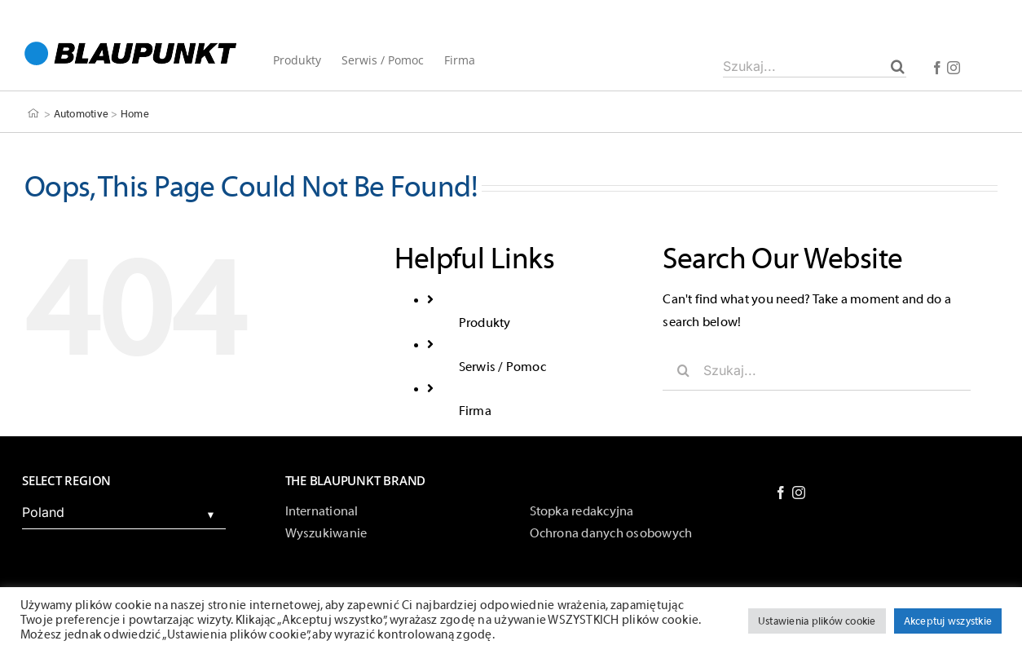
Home (135, 114)
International (322, 511)
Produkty (485, 323)
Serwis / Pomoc (502, 367)
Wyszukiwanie (326, 533)
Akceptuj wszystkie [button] (948, 621)
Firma (475, 411)
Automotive (81, 114)
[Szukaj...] (814, 66)
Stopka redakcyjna (582, 511)
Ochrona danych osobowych (611, 533)
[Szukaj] (897, 66)
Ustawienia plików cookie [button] (817, 621)
